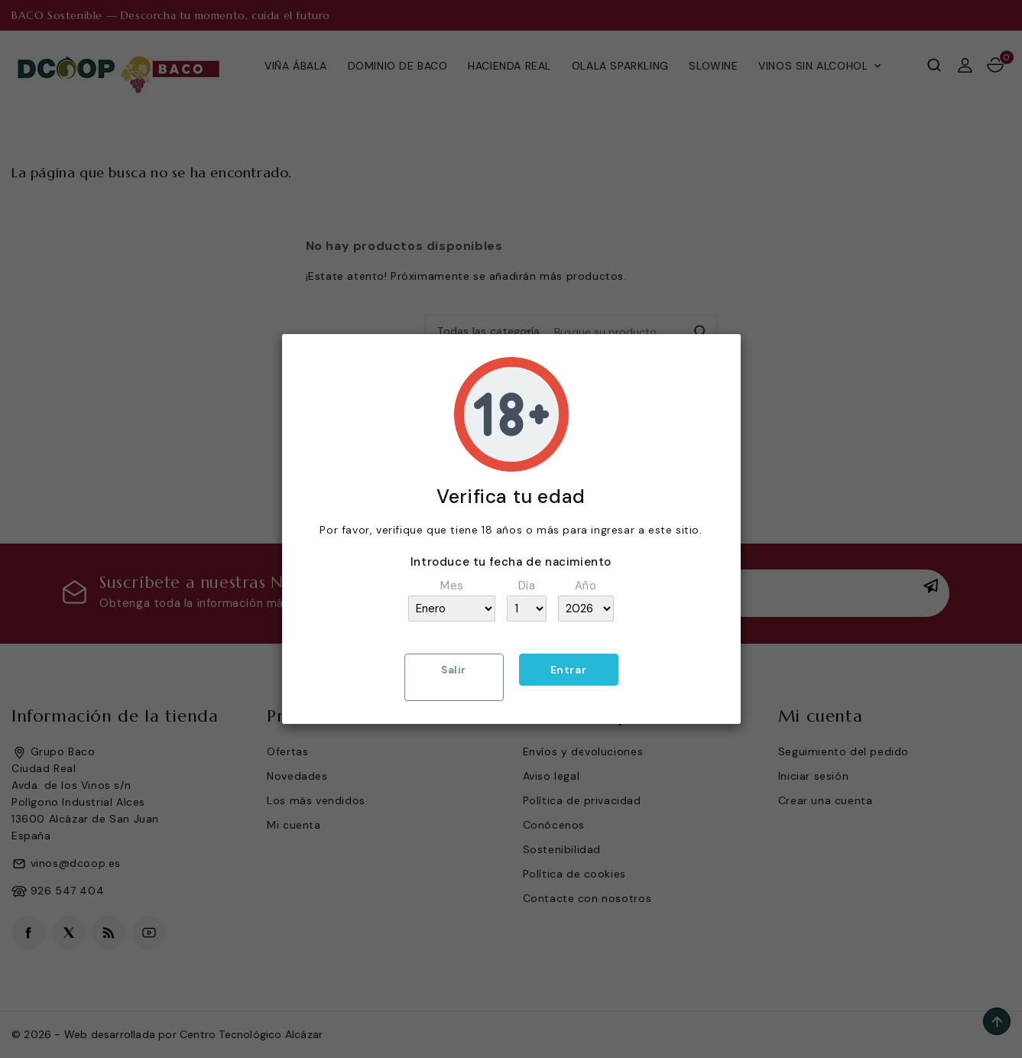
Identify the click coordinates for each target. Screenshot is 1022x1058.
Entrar (568, 670)
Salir (453, 670)
